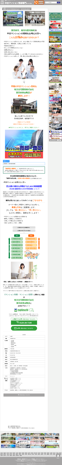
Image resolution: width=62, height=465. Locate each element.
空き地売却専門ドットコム (14, 386)
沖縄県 (20, 455)
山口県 (45, 454)
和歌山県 (29, 454)
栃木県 (29, 453)
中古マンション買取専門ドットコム (16, 383)
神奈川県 (35, 453)
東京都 (32, 453)
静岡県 (4, 454)
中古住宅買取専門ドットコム (15, 380)
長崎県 (11, 455)
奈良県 (26, 454)
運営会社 (19, 459)
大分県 (8, 455)
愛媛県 (48, 454)
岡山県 (33, 454)
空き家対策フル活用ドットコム (15, 378)
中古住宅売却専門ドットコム (15, 385)
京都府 (20, 454)
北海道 (1, 453)
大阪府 (14, 454)
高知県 (54, 454)
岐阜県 (11, 454)
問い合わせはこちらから (24, 394)
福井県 (60, 453)
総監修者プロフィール (26, 459)
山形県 (17, 453)
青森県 (4, 453)
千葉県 (42, 453)
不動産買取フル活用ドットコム (15, 379)
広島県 (36, 454)
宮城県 (14, 453)
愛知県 (1, 454)
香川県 (51, 454)
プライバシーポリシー (40, 459)
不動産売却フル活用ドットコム (15, 384)
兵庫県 (23, 454)
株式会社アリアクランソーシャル (26, 461)
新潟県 (45, 453)
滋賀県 (17, 454)
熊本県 (4, 455)
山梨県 (51, 453)
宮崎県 (14, 455)
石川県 (57, 453)
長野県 (48, 453)
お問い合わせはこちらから (23, 328)
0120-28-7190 (24, 323)
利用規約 (33, 459)
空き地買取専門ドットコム (14, 381)
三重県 (8, 454)
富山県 (54, 453)
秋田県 (11, 453)
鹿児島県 (17, 455)
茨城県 (23, 453)
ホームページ (12, 376)
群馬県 (26, 453)
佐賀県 (1, 455)
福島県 (20, 453)
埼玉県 (39, 453)
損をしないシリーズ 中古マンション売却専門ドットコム (30, 460)
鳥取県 (39, 454)
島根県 (42, 454)
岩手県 (8, 453)
